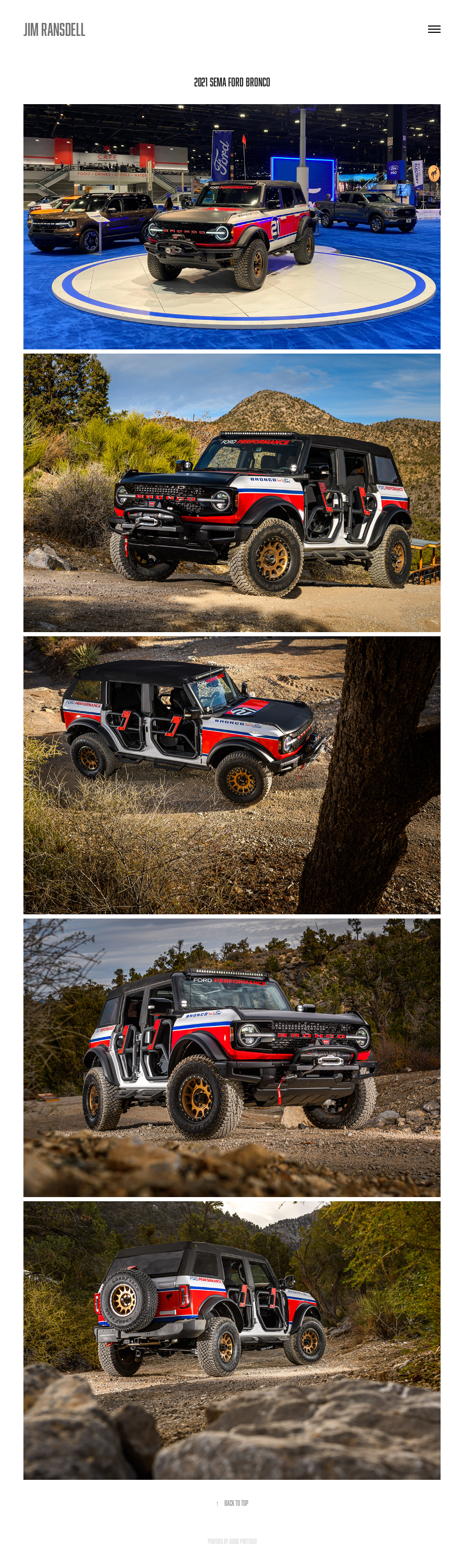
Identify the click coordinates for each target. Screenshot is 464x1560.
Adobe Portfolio (243, 1541)
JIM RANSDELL (54, 29)
